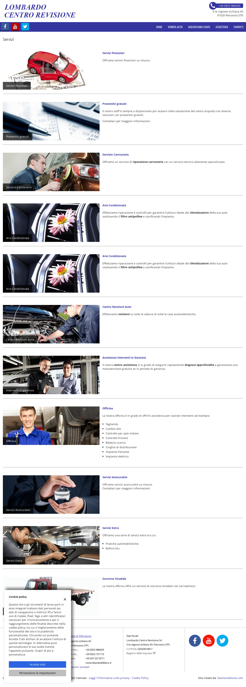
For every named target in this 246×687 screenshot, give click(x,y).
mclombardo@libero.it (98, 663)
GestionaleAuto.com (230, 678)
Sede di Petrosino (80, 636)
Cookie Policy (140, 678)
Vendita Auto (175, 27)
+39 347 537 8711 (95, 658)
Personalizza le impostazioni (37, 673)
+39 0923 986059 (94, 649)
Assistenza (222, 27)
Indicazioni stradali (77, 667)
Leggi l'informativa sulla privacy (109, 678)
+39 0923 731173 (94, 654)
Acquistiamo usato (199, 27)
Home (159, 27)
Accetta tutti (37, 664)
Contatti (238, 27)
